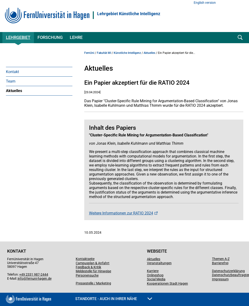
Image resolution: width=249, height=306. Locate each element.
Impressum (220, 279)
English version (205, 3)
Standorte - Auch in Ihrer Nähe (113, 299)
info (20, 278)
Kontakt (12, 72)
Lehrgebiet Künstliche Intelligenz (128, 13)
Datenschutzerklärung (228, 271)
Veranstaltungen (159, 263)
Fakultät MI (104, 53)
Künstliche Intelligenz (127, 53)
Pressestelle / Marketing (93, 283)
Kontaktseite (85, 259)
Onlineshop (155, 275)
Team (10, 81)
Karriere (153, 271)
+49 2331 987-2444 (33, 274)
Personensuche (87, 275)
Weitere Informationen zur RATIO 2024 (121, 213)
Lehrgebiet (18, 37)
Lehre (76, 37)
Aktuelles (14, 90)
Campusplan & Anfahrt (92, 263)
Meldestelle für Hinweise (93, 271)
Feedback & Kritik (88, 267)
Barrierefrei (220, 263)
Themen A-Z (221, 259)
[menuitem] (39, 71)
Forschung (50, 37)
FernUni (89, 53)
